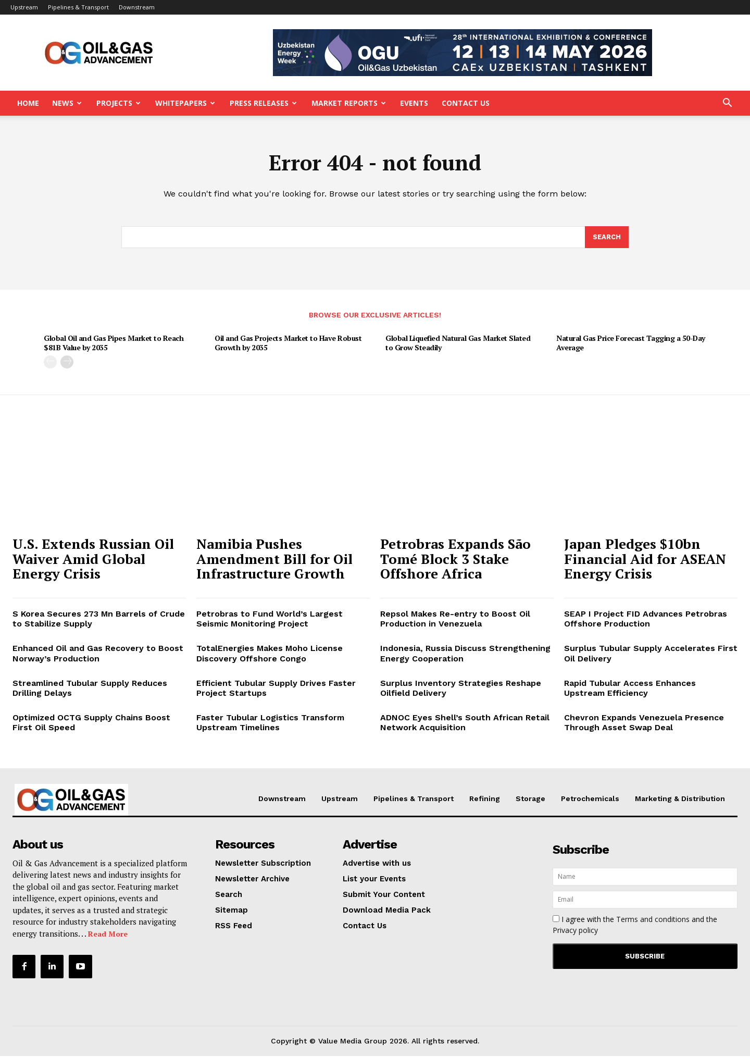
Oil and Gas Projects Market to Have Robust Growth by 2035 (288, 344)
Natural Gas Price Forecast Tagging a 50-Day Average (630, 344)
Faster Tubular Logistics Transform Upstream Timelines (270, 723)
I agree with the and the (635, 925)
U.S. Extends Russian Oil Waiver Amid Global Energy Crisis (93, 559)
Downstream (137, 7)
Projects (118, 103)
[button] (727, 104)
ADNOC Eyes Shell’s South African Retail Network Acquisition (464, 723)
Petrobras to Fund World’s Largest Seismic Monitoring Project (269, 620)
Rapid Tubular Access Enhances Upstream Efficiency (630, 689)
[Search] (607, 238)
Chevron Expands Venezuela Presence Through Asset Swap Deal (644, 723)
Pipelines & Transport (78, 7)
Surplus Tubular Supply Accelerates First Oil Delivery (651, 655)
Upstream (24, 7)
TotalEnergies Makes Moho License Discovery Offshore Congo (269, 655)
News (67, 103)
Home (28, 103)
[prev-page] (50, 363)
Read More (108, 935)
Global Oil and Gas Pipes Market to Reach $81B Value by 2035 (113, 344)
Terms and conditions (653, 920)
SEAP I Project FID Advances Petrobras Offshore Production (645, 620)
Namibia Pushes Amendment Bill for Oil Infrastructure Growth (274, 559)
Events (414, 103)
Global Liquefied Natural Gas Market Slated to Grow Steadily (457, 344)
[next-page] (66, 363)
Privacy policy (575, 931)
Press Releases (263, 103)
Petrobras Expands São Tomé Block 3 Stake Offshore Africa (455, 559)
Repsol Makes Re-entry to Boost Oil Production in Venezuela (455, 620)
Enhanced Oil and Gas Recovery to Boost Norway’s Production (97, 655)
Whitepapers (185, 103)
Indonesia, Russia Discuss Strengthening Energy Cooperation (465, 655)
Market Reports (348, 103)
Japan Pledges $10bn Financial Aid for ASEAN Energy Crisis (645, 559)
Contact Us (466, 103)
